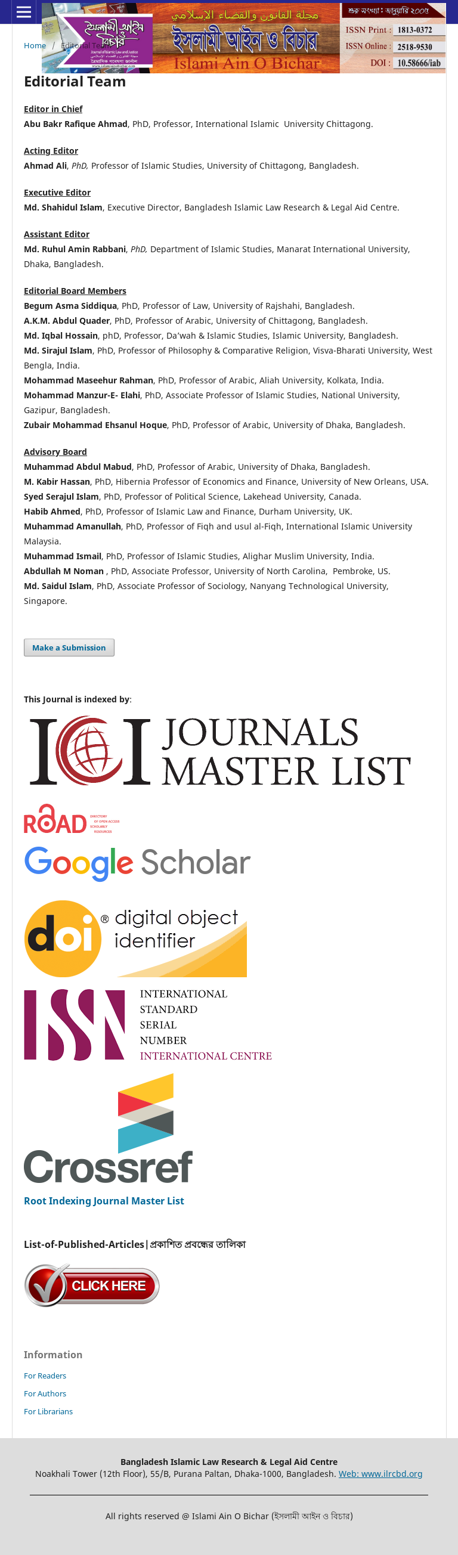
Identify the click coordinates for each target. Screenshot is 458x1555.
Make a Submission (69, 647)
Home (35, 45)
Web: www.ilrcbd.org (381, 1473)
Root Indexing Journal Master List (104, 1200)
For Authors (45, 1393)
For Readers (45, 1375)
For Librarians (48, 1411)
